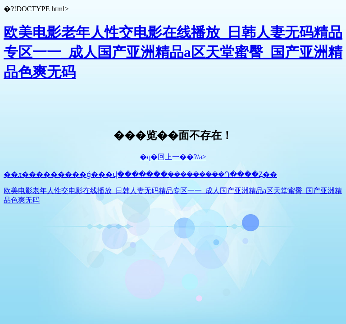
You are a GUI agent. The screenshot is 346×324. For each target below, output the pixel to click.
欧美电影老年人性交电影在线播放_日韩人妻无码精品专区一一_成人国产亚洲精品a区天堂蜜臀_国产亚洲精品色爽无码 (173, 52)
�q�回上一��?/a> (173, 157)
